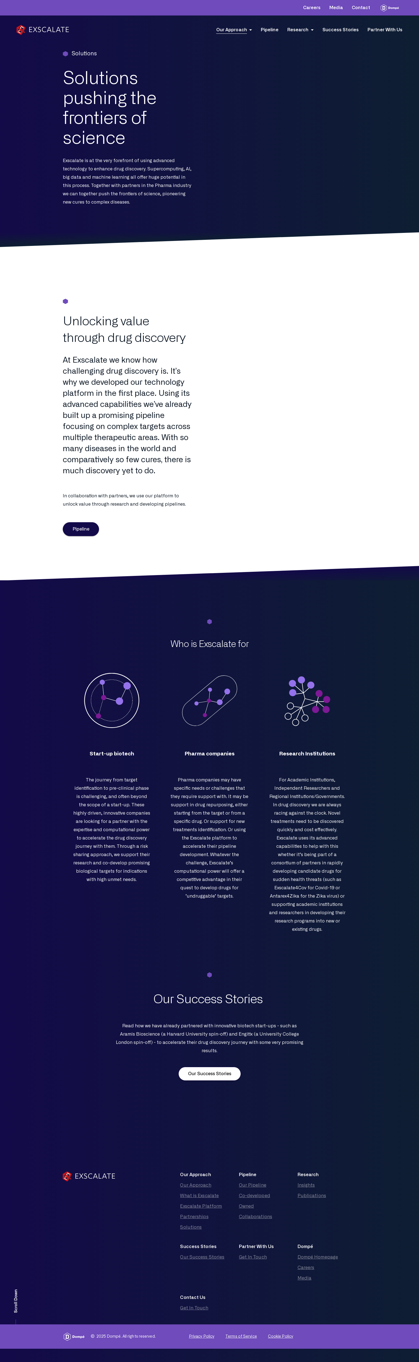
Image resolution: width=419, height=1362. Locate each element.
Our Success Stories (210, 1073)
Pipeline (81, 529)
